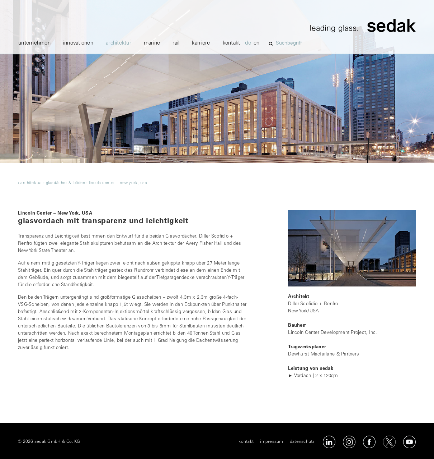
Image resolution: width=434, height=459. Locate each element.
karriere (201, 43)
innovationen (78, 43)
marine (152, 43)
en (257, 43)
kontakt (231, 43)
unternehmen (34, 43)
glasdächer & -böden (65, 183)
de (248, 43)
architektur (118, 43)
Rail (176, 43)
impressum (271, 442)
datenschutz (302, 442)
